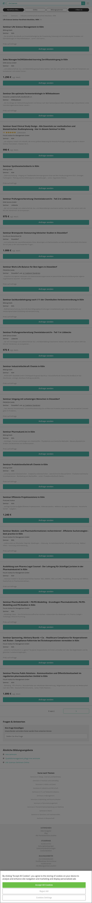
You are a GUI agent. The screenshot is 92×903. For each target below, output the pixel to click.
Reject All (44, 891)
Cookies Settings (44, 897)
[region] (46, 887)
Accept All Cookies (44, 885)
